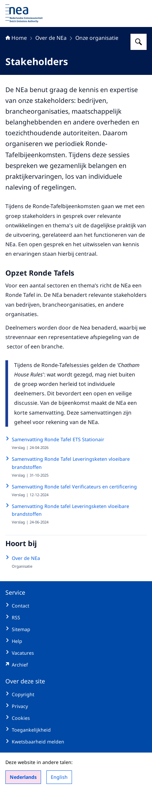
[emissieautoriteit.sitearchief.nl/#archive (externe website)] (76, 665)
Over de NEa (51, 37)
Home (16, 37)
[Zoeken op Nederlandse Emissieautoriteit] (138, 42)
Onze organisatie (96, 37)
